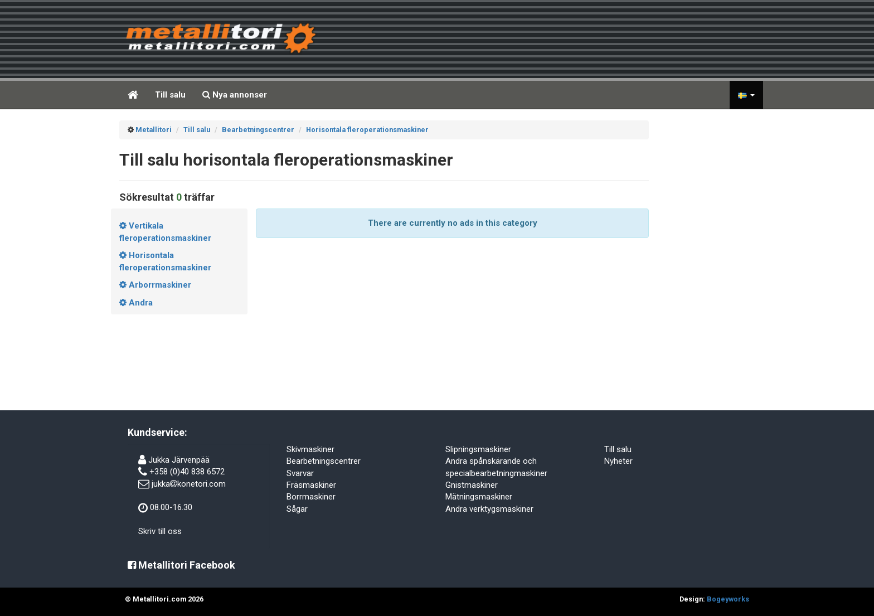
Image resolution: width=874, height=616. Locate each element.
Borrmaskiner (311, 497)
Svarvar (300, 473)
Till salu (170, 95)
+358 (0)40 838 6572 (187, 472)
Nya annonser (234, 95)
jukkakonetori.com (189, 484)
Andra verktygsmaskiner (489, 509)
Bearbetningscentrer (324, 461)
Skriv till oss (160, 531)
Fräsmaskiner (311, 485)
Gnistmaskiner (471, 485)
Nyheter (618, 461)
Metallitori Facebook (181, 565)
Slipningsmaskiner (478, 449)
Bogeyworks (728, 599)
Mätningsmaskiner (478, 497)
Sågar (297, 509)
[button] (746, 95)
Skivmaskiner (310, 449)
